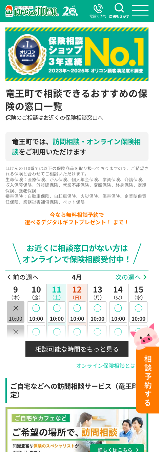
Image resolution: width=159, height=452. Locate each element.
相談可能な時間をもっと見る (77, 348)
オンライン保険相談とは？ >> (112, 366)
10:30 (36, 336)
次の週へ (128, 276)
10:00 (36, 312)
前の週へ (26, 276)
